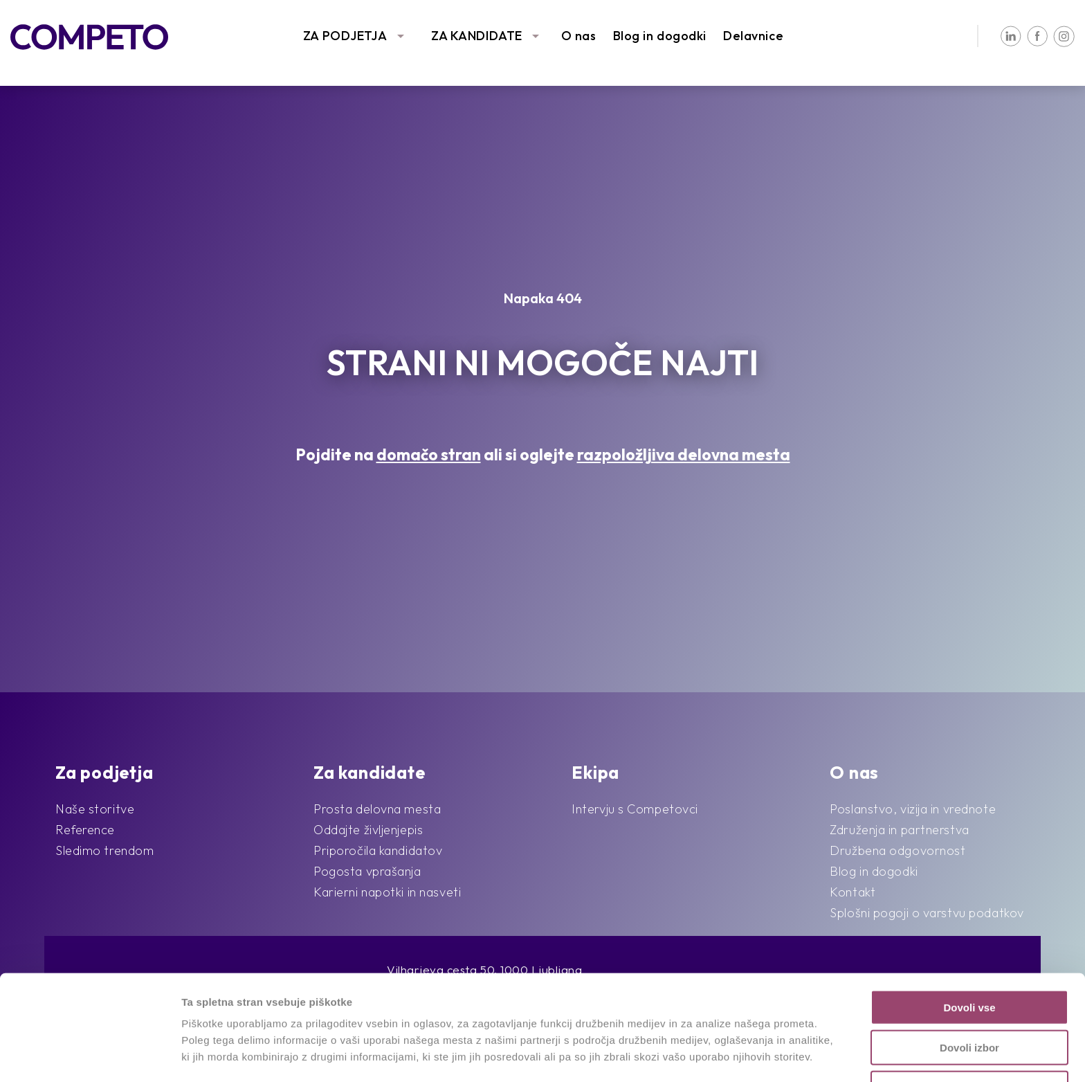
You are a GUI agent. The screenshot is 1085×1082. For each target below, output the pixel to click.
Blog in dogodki (659, 36)
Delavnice (753, 36)
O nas (578, 36)
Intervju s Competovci (635, 809)
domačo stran (428, 454)
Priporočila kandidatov (377, 850)
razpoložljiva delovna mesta (683, 454)
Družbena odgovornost (897, 850)
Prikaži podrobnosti (718, 1055)
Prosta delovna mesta (377, 809)
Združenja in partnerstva (899, 830)
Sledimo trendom (104, 850)
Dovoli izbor (969, 987)
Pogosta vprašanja (367, 871)
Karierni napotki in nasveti (387, 892)
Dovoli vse (969, 947)
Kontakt (852, 892)
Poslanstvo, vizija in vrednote (913, 809)
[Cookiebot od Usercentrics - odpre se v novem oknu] (89, 1055)
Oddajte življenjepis (368, 830)
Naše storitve (94, 809)
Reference (85, 830)
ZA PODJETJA (345, 36)
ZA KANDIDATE (476, 36)
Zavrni (969, 1028)
